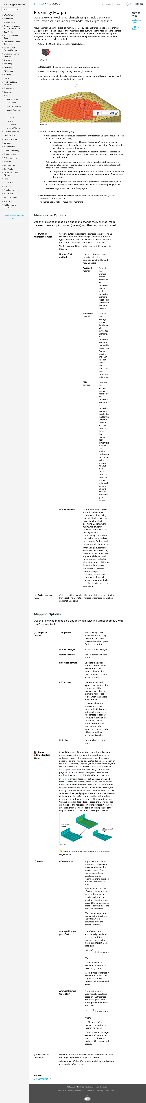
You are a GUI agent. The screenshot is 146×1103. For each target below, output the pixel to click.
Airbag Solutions (10, 158)
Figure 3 (65, 778)
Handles (10, 121)
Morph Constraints (14, 99)
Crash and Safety (11, 154)
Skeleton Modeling (11, 132)
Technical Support (94, 1090)
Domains (10, 117)
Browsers (8, 60)
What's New (9, 15)
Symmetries (11, 124)
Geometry (8, 67)
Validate (7, 143)
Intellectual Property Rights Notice (71, 1090)
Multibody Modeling (12, 190)
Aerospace (8, 161)
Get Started (8, 19)
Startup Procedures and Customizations (12, 27)
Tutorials (10, 22)
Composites (8, 88)
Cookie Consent (110, 1090)
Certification (9, 169)
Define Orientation (42, 1078)
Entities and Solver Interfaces (11, 55)
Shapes (9, 114)
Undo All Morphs (13, 128)
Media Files (8, 194)
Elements (7, 78)
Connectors (8, 92)
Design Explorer (10, 139)
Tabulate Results (10, 197)
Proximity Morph (14, 106)
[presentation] (97, 952)
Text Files (7, 201)
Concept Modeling (11, 150)
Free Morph (11, 103)
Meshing (7, 74)
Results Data (9, 182)
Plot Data (7, 186)
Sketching (8, 63)
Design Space (9, 135)
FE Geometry (9, 71)
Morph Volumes (13, 110)
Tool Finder (8, 32)
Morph (7, 95)
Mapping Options (135, 27)
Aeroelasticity (9, 165)
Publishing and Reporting (10, 206)
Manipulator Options (137, 21)
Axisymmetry (9, 146)
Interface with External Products (11, 49)
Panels (6, 179)
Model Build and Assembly (10, 83)
